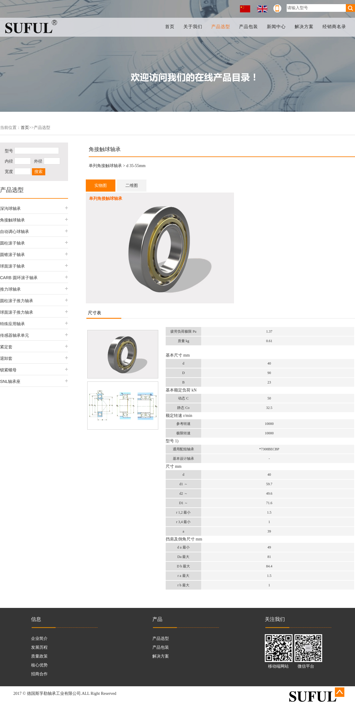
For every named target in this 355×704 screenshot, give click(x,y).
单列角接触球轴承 (105, 166)
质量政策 (39, 656)
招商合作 (39, 674)
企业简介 (39, 638)
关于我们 (192, 26)
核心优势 (39, 665)
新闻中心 (276, 26)
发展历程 (39, 647)
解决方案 (304, 26)
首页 (170, 26)
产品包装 (248, 26)
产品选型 (220, 26)
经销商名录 (334, 26)
